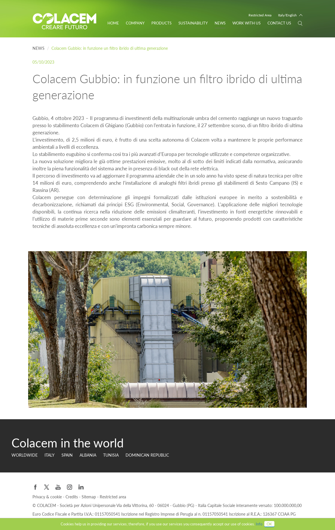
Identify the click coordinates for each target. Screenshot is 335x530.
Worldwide (24, 455)
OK (269, 524)
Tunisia (111, 455)
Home (113, 23)
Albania (88, 455)
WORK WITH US (246, 23)
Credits (72, 496)
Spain (67, 455)
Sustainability (193, 23)
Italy (50, 455)
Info (259, 524)
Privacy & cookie (47, 496)
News (220, 23)
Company (135, 23)
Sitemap (89, 496)
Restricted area (113, 496)
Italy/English (287, 15)
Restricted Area (260, 15)
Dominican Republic (147, 455)
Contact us (279, 23)
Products (161, 23)
